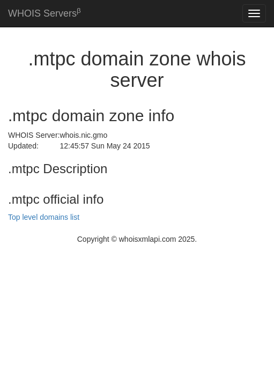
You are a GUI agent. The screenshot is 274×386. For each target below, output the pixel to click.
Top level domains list (43, 217)
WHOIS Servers (44, 12)
